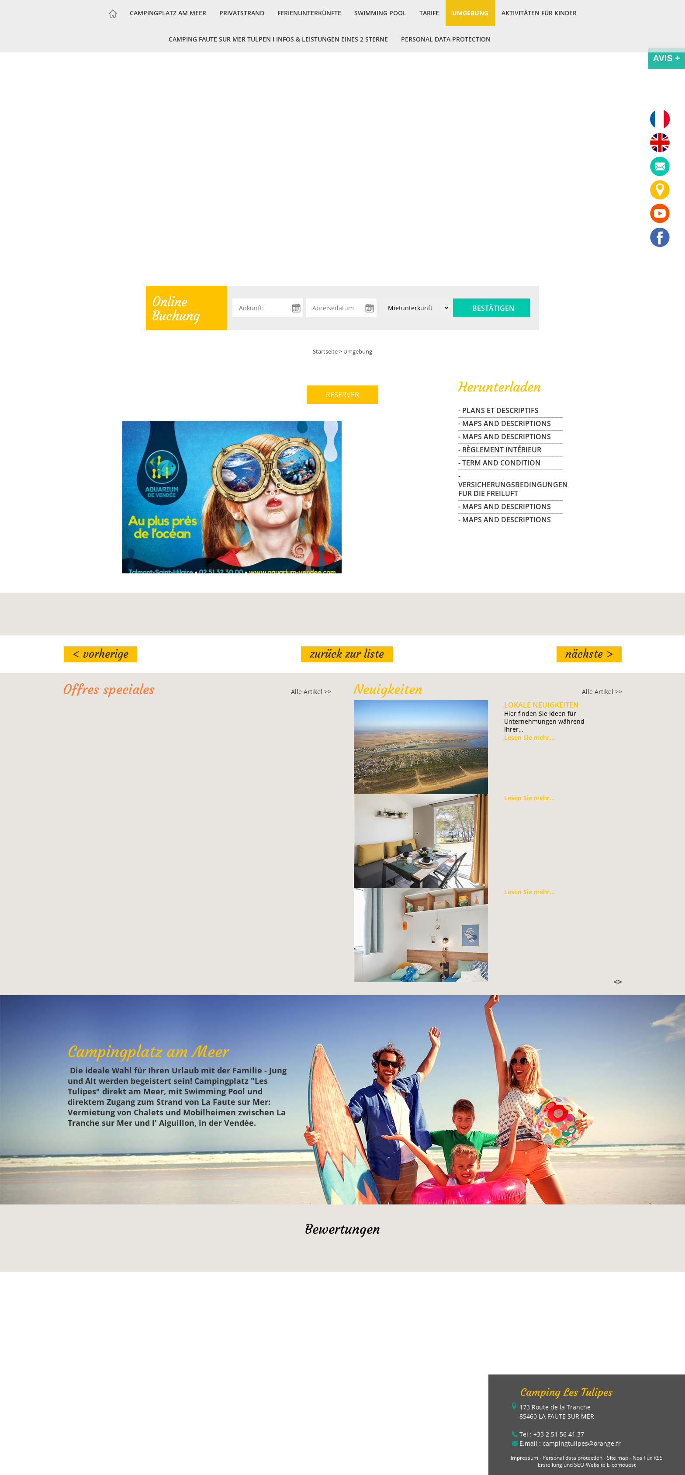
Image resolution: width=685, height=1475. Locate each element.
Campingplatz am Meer (168, 13)
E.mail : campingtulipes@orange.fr (570, 1443)
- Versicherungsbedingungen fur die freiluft (510, 484)
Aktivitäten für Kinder (539, 13)
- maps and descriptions (504, 423)
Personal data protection (446, 39)
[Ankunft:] (267, 307)
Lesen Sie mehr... (529, 738)
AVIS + (666, 58)
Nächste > (589, 654)
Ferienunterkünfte (309, 13)
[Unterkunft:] (415, 307)
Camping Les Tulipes (566, 1392)
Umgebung (470, 13)
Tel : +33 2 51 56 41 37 (551, 1434)
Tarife (429, 13)
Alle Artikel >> (311, 691)
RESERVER (342, 394)
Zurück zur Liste (347, 654)
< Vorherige (100, 654)
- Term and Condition (499, 463)
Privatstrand (241, 13)
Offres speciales (109, 689)
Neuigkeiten (388, 689)
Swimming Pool (380, 13)
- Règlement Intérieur (499, 450)
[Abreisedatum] (341, 307)
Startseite (325, 351)
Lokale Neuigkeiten (541, 705)
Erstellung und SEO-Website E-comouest (587, 1464)
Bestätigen (493, 308)
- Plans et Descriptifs (498, 410)
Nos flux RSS (648, 1457)
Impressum (524, 1457)
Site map (617, 1457)
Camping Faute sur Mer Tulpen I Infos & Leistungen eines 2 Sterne (278, 39)
